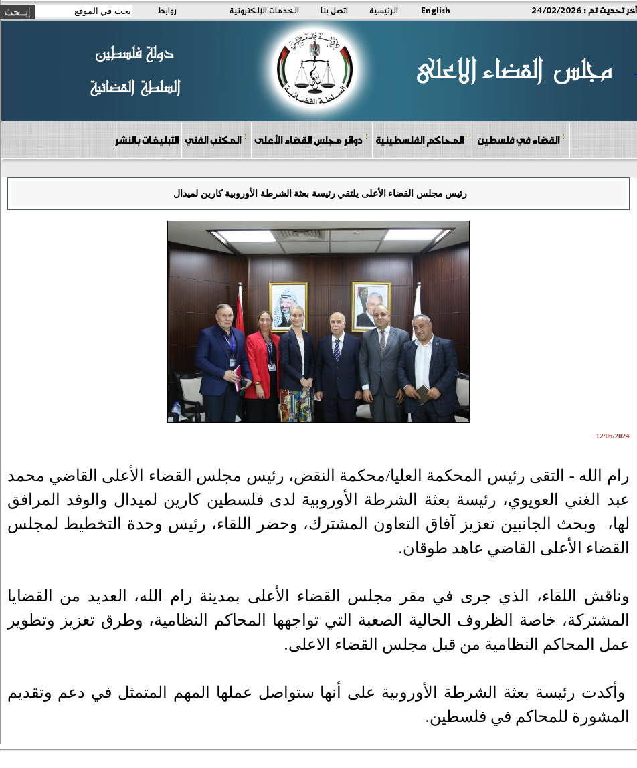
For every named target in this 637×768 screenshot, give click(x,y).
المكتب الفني (216, 139)
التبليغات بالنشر (146, 139)
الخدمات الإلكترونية (264, 10)
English (435, 10)
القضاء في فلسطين (521, 139)
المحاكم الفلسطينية (422, 139)
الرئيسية (383, 10)
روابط (167, 10)
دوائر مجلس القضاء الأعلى (311, 139)
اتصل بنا (334, 10)
